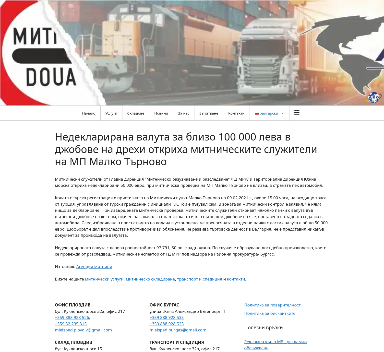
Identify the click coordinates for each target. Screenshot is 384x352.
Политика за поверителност (272, 305)
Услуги (111, 113)
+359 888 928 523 (167, 324)
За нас (183, 113)
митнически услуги (104, 279)
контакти (236, 279)
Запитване (208, 113)
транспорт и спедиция (199, 279)
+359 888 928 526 (72, 317)
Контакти (236, 113)
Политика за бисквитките (269, 313)
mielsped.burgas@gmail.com (178, 330)
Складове (135, 113)
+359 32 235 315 (71, 324)
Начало (88, 113)
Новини (161, 113)
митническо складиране (150, 279)
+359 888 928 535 (167, 317)
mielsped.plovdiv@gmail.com (83, 330)
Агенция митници (94, 266)
